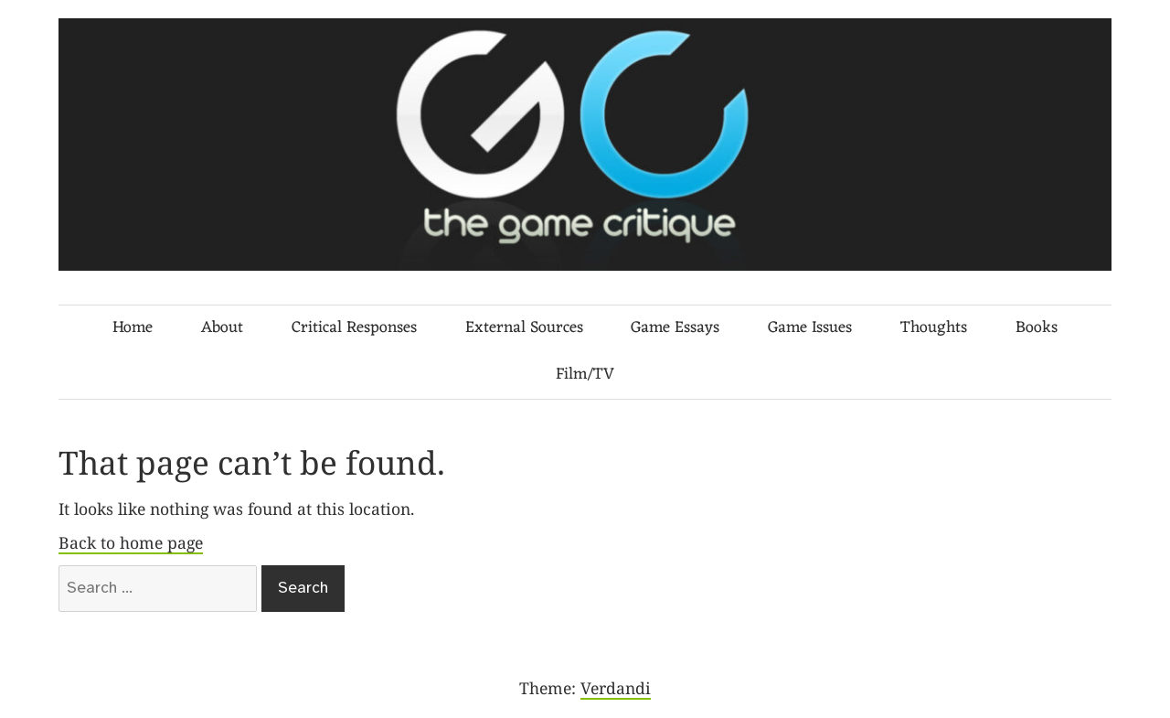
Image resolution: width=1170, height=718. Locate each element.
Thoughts (933, 328)
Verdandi (615, 688)
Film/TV (585, 374)
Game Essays (675, 328)
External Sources (524, 328)
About (222, 328)
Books (1037, 328)
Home (132, 328)
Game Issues (810, 328)
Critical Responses (354, 328)
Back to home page (130, 542)
